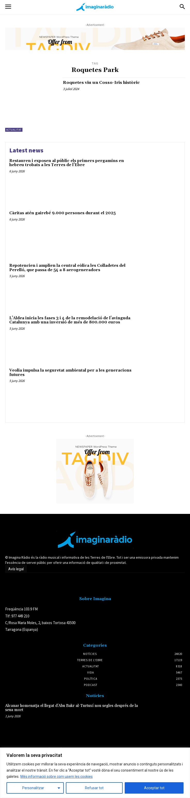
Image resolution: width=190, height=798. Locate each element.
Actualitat (13, 129)
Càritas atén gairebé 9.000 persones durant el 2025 (62, 213)
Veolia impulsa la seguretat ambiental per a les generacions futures (70, 372)
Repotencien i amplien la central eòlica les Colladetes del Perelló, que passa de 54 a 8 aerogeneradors (67, 267)
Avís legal (16, 569)
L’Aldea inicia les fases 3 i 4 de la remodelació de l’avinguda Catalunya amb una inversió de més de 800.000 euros (69, 320)
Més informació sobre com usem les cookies (56, 776)
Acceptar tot (154, 788)
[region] (95, 773)
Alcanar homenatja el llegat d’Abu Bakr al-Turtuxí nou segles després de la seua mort (71, 708)
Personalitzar (33, 788)
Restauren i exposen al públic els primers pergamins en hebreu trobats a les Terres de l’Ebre (66, 163)
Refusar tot (94, 788)
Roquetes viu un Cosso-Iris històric (101, 82)
